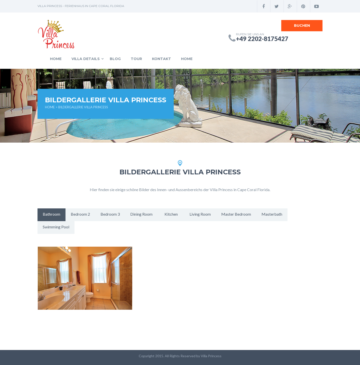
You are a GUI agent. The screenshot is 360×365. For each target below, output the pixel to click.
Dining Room (141, 214)
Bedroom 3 (110, 214)
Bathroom (51, 214)
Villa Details (86, 59)
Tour (136, 59)
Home (56, 59)
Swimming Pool (56, 226)
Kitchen (171, 214)
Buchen (302, 25)
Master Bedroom (236, 214)
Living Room (200, 214)
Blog (115, 59)
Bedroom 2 (80, 214)
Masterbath (272, 214)
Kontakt (161, 59)
